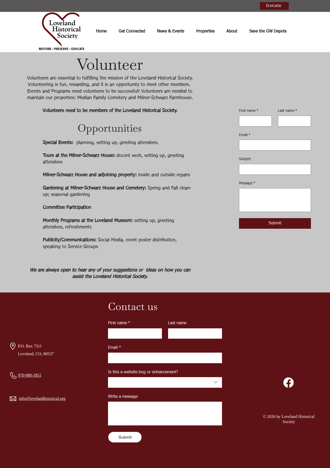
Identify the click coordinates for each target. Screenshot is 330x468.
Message (247, 183)
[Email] (273, 145)
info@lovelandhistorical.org (42, 398)
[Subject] (273, 169)
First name (249, 111)
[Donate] (274, 6)
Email (245, 135)
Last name (287, 111)
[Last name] (293, 121)
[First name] (254, 121)
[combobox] (165, 382)
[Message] (275, 200)
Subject (245, 159)
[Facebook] (288, 382)
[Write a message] (165, 413)
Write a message (123, 397)
